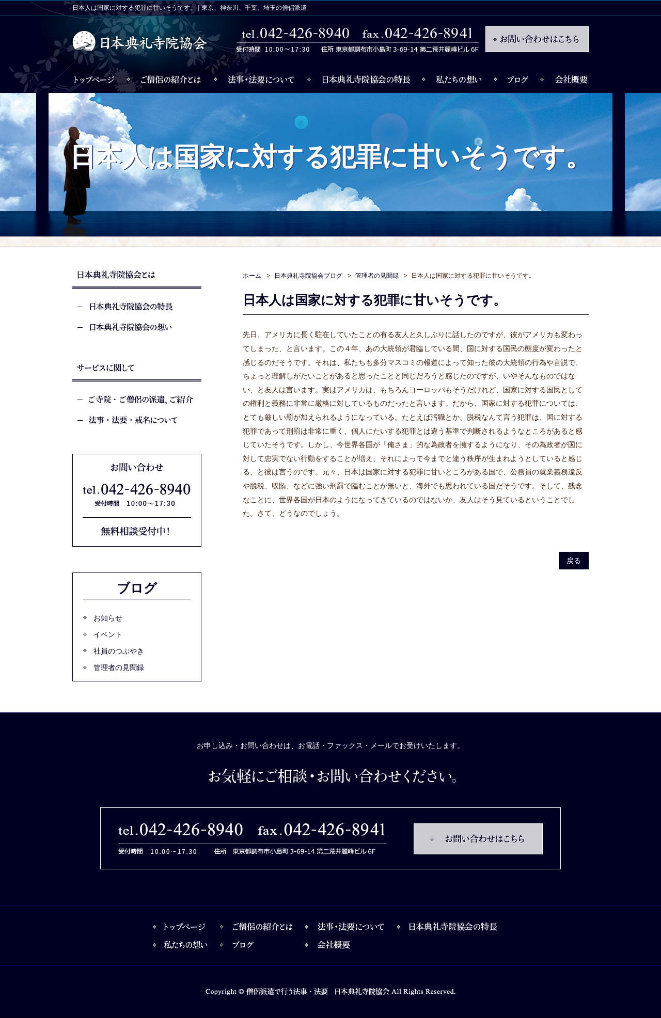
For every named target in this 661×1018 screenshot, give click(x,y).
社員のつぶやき (118, 651)
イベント (107, 634)
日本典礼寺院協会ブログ (308, 275)
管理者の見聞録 (377, 275)
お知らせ (107, 618)
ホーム (252, 275)
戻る (573, 560)
